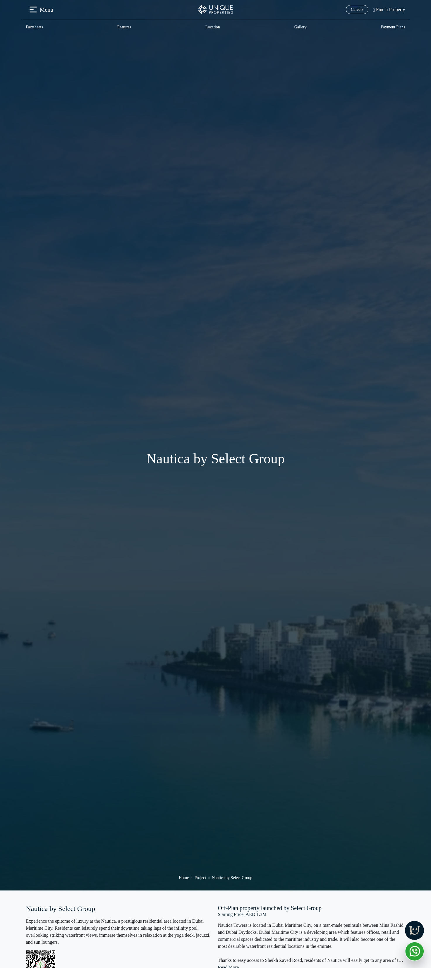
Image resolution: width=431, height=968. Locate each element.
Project (200, 878)
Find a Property (389, 9)
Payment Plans (393, 27)
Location (212, 27)
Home (184, 878)
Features (124, 27)
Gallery (300, 27)
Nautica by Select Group (232, 878)
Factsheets (34, 27)
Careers (357, 9)
